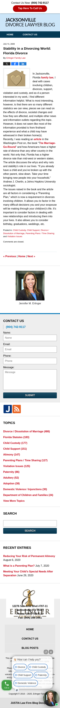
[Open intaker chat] (17, 690)
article (37, 139)
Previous (9, 256)
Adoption (11, 483)
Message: (8, 367)
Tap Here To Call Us (30, 8)
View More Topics (14, 500)
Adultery (11, 477)
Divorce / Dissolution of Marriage (26, 431)
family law (47, 77)
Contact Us (30, 34)
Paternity (11, 472)
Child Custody (19, 230)
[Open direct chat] (46, 652)
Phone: (7, 355)
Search (30, 530)
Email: (6, 344)
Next (31, 256)
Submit (30, 395)
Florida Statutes (16, 437)
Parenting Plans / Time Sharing (40, 233)
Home (10, 34)
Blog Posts (30, 648)
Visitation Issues (14, 236)
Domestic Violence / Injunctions (25, 489)
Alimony (11, 454)
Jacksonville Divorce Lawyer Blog (30, 22)
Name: (7, 332)
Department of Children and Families (28, 495)
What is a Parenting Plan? (19, 565)
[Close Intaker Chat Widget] (51, 652)
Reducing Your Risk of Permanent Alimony (29, 556)
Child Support (33, 230)
